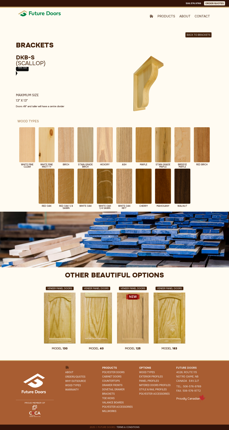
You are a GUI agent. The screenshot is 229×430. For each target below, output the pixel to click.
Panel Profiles (149, 380)
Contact (202, 16)
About (185, 16)
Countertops (111, 380)
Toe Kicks (108, 398)
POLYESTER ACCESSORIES (117, 406)
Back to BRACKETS (198, 35)
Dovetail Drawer (113, 389)
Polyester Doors (113, 372)
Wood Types (73, 385)
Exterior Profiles (151, 376)
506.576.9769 (193, 3)
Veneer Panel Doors (59, 288)
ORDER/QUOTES (214, 3)
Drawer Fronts (112, 385)
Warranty (72, 389)
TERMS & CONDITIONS (128, 427)
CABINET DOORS (111, 376)
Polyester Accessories (154, 393)
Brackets (108, 393)
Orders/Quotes (75, 376)
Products (166, 16)
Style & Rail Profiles (153, 389)
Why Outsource (75, 381)
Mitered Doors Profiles (154, 385)
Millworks (109, 411)
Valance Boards (113, 402)
